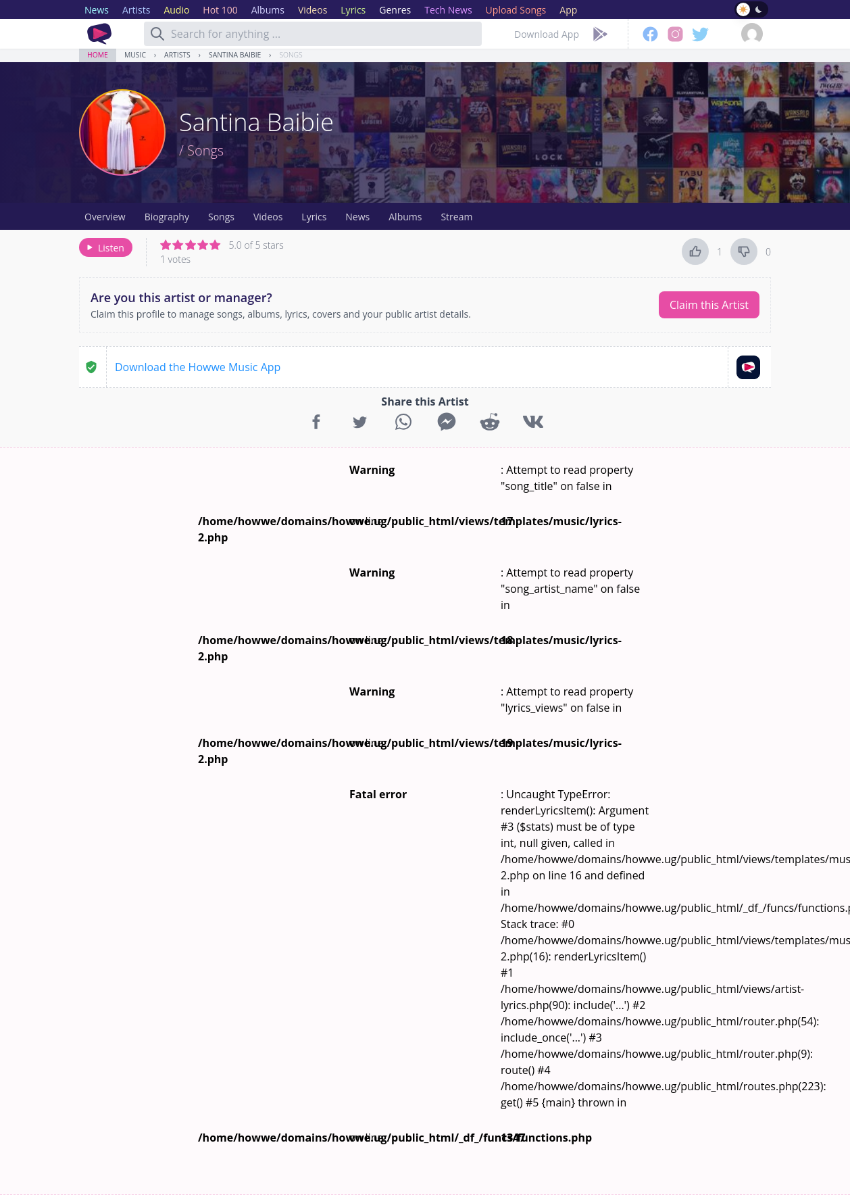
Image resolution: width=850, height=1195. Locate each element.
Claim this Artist (709, 304)
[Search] (157, 34)
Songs (290, 54)
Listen (104, 247)
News (357, 216)
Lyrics (313, 216)
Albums (405, 216)
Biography (167, 216)
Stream (456, 216)
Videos (267, 216)
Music (135, 54)
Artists (177, 54)
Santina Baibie (235, 54)
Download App (546, 34)
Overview (105, 216)
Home (97, 54)
